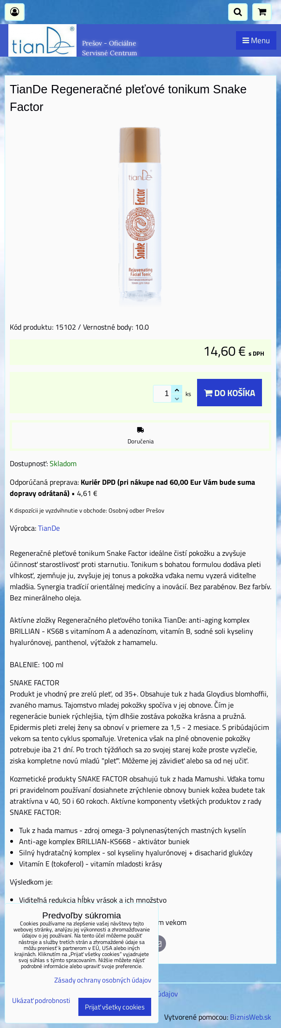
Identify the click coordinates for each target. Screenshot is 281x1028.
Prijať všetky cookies (115, 1007)
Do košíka (229, 392)
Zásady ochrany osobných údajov (102, 980)
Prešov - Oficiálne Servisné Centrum (109, 48)
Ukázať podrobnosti (41, 1001)
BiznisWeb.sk (250, 1016)
